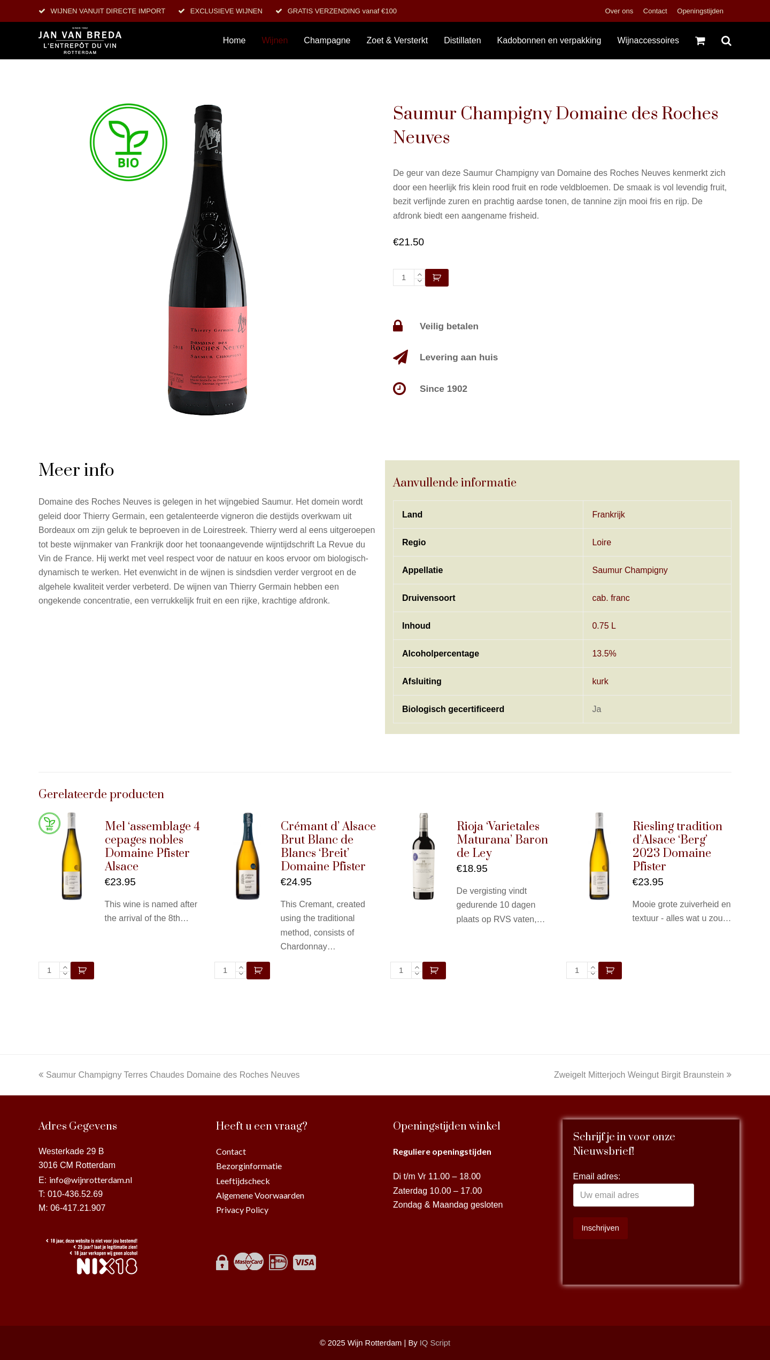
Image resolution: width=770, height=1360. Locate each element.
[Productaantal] (403, 277)
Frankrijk (608, 514)
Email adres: (597, 1176)
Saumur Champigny (629, 570)
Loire (601, 542)
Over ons (620, 11)
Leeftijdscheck (243, 1181)
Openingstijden (700, 11)
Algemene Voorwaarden (260, 1195)
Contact (656, 11)
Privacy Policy (242, 1209)
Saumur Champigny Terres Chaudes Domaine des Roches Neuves (169, 1074)
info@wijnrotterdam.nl (90, 1179)
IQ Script (435, 1343)
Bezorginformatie (249, 1166)
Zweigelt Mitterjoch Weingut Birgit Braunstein (643, 1074)
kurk (600, 681)
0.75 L (603, 625)
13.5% (604, 653)
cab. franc (610, 597)
